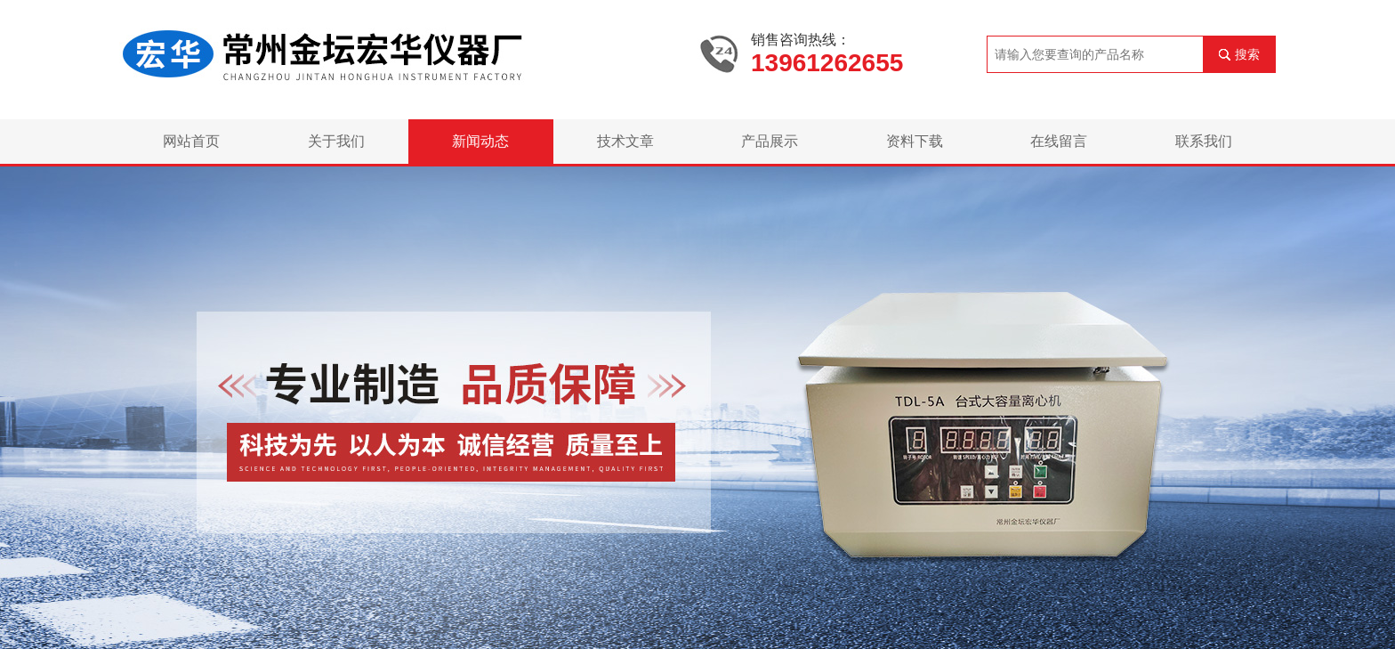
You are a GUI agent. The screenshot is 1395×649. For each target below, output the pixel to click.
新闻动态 (480, 141)
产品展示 (769, 141)
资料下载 (914, 141)
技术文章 (625, 141)
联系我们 (1203, 141)
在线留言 (1058, 141)
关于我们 (336, 141)
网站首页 (191, 141)
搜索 (1247, 54)
